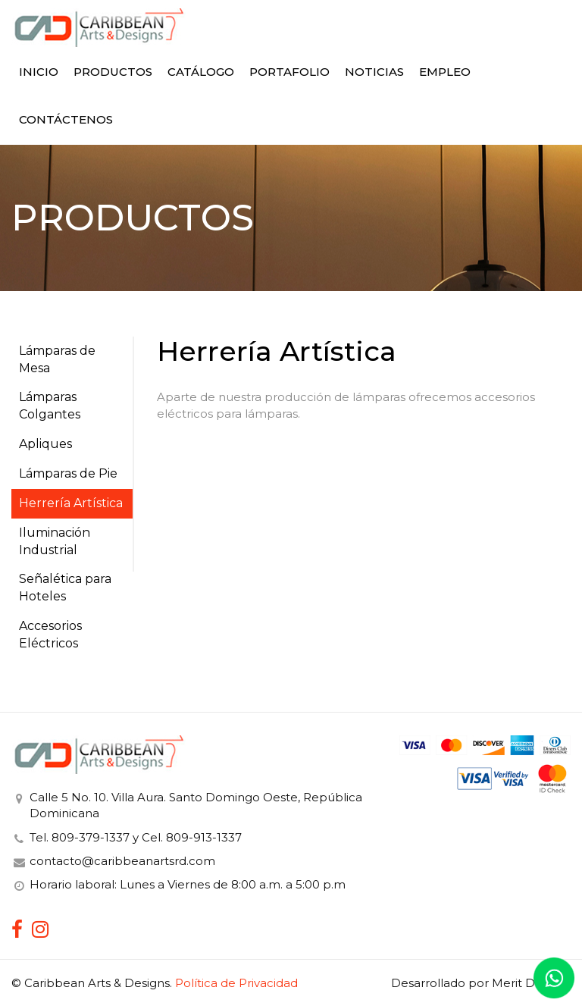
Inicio (38, 71)
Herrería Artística (71, 503)
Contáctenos (66, 119)
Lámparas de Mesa (57, 359)
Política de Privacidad (236, 983)
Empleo (445, 71)
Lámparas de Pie (68, 473)
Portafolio (289, 71)
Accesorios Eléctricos (50, 634)
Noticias (374, 71)
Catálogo (200, 71)
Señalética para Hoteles (65, 587)
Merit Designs (531, 983)
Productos (113, 71)
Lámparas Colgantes (49, 406)
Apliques (45, 444)
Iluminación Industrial (54, 541)
